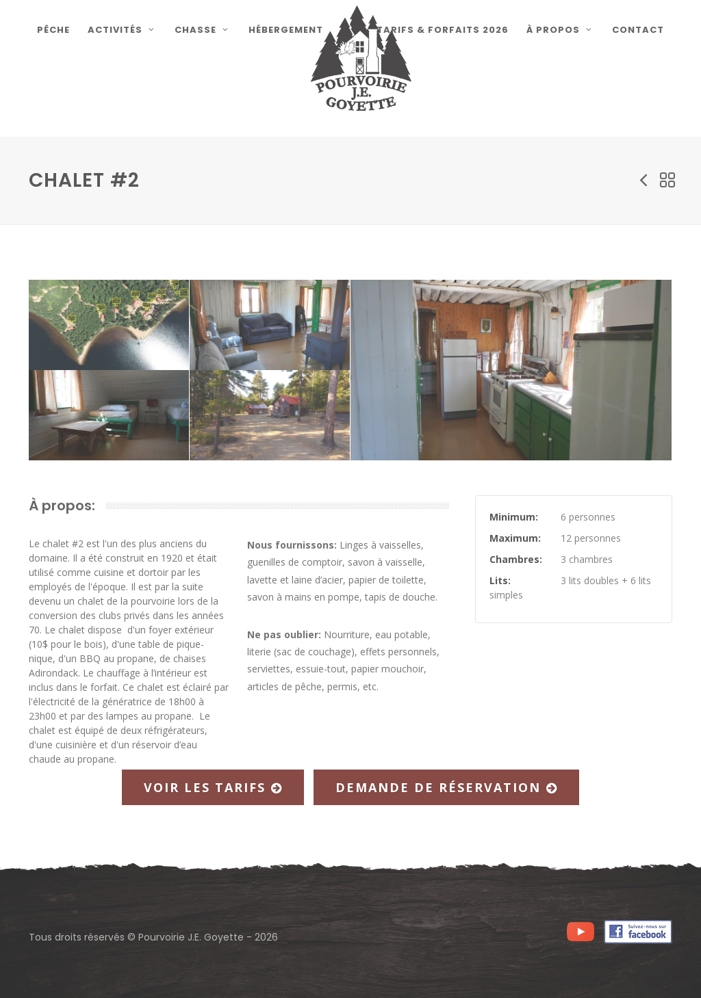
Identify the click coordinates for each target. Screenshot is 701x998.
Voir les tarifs (213, 787)
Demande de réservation (446, 787)
